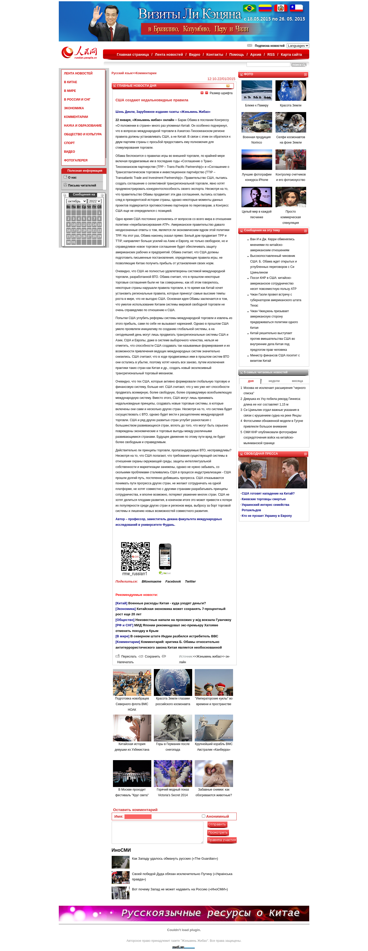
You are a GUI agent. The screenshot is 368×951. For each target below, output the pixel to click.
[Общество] (125, 620)
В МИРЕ (70, 91)
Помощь (236, 54)
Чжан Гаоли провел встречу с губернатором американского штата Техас (275, 300)
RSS (271, 54)
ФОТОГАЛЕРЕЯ (76, 160)
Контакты (214, 54)
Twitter (190, 581)
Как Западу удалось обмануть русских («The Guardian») (175, 858)
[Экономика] (126, 609)
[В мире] (122, 636)
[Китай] (121, 603)
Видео (194, 54)
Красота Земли (290, 105)
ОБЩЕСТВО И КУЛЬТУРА (83, 134)
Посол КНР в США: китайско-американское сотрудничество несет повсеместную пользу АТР (273, 283)
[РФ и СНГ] (124, 625)
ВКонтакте (151, 581)
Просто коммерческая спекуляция (291, 217)
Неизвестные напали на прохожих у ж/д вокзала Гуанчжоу (183, 620)
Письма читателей (82, 185)
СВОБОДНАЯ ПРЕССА (261, 453)
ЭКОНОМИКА (74, 108)
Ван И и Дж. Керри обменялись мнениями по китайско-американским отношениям (272, 244)
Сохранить (149, 656)
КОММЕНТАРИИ (76, 117)
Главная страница (133, 54)
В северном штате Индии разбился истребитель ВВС (174, 636)
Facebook (173, 581)
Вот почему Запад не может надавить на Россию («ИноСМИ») (180, 889)
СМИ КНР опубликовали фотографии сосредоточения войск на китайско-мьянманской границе (270, 437)
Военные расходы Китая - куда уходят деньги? (167, 603)
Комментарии (146, 73)
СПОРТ (69, 143)
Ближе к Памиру (256, 105)
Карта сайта (291, 54)
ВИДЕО (69, 152)
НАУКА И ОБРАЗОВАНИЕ (83, 125)
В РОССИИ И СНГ (77, 99)
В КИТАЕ (70, 82)
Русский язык (122, 73)
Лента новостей (169, 54)
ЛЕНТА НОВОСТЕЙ (78, 73)
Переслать (126, 656)
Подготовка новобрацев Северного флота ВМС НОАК (132, 704)
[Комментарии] (128, 642)
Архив (255, 54)
